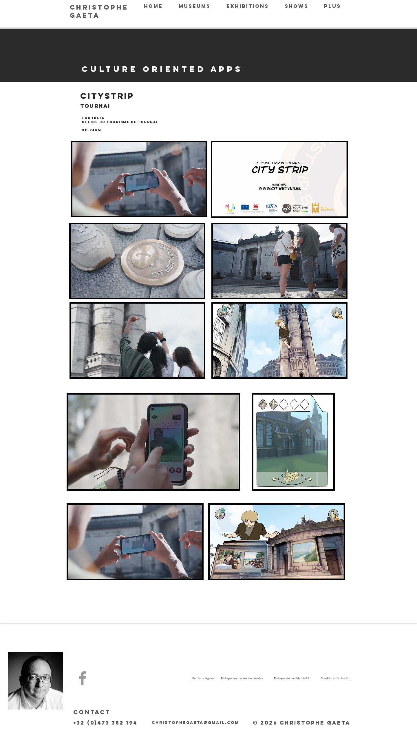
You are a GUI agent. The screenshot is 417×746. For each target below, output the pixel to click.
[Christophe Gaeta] (82, 678)
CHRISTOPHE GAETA (99, 11)
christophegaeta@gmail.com (195, 722)
